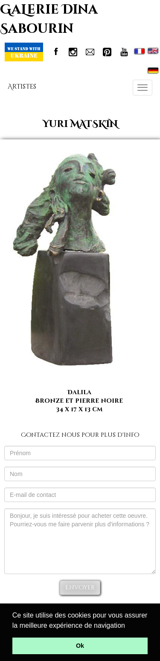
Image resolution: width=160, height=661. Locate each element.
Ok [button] (80, 645)
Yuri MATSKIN (80, 124)
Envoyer (80, 587)
